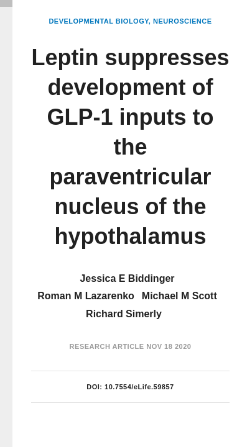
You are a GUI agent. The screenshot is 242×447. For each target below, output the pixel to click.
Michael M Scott (179, 296)
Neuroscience (182, 21)
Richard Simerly (124, 314)
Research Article (107, 346)
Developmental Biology (98, 21)
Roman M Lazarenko (85, 296)
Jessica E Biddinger (127, 278)
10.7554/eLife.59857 (139, 387)
